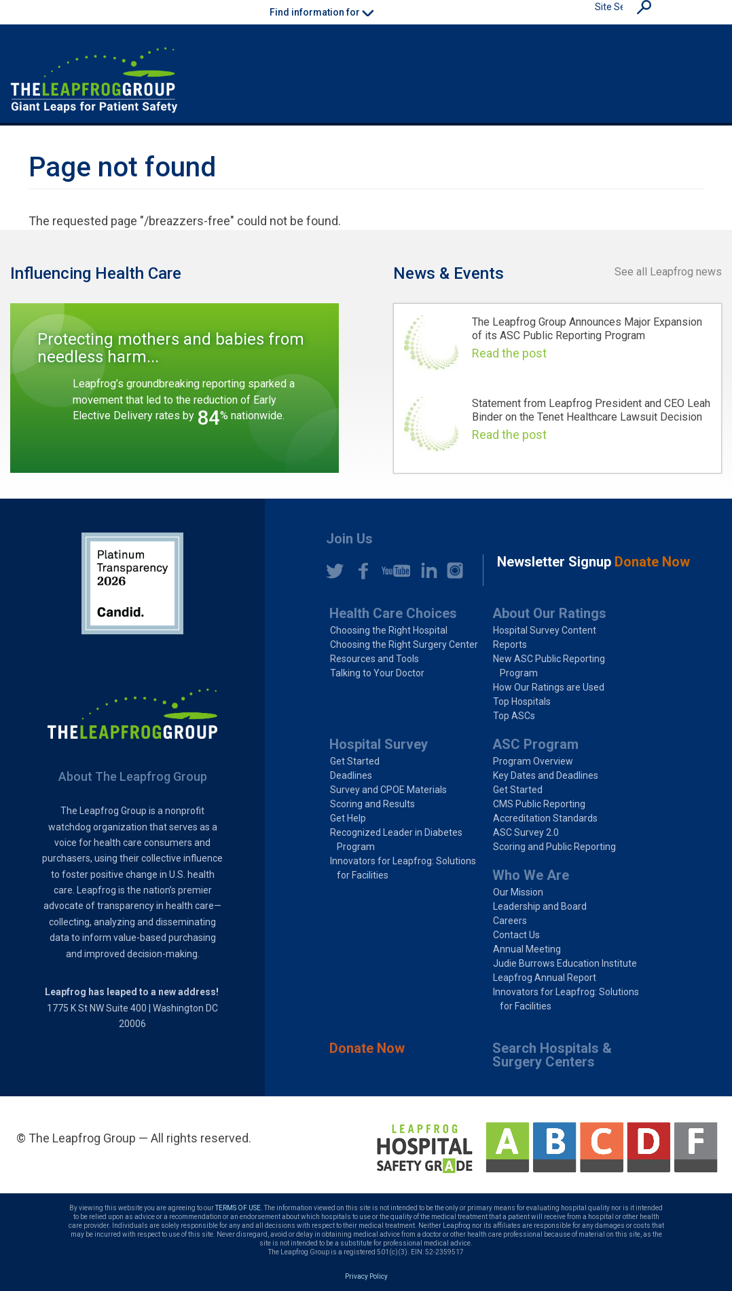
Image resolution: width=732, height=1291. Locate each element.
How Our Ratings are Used (548, 687)
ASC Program (535, 744)
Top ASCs (514, 715)
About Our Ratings (549, 613)
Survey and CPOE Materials (388, 789)
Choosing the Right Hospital (388, 630)
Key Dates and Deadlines (545, 775)
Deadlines (351, 775)
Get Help (348, 818)
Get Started (355, 761)
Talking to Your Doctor (377, 673)
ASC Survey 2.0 (526, 832)
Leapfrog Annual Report (544, 977)
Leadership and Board (540, 906)
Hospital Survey (378, 744)
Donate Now (367, 1048)
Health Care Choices (393, 613)
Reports (510, 644)
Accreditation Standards (545, 818)
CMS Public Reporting (539, 803)
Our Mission (518, 892)
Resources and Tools (374, 658)
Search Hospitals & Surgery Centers (552, 1055)
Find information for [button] (321, 12)
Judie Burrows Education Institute (565, 963)
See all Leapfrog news (668, 271)
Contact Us (516, 934)
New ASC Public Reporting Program (549, 665)
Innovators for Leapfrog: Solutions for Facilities (403, 868)
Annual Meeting (527, 949)
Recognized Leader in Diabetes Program (396, 839)
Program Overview (533, 761)
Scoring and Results (372, 803)
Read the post (509, 353)
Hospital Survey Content (544, 630)
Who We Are (530, 875)
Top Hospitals (522, 701)
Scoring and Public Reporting (554, 846)
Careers (510, 920)
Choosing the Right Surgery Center (404, 644)
